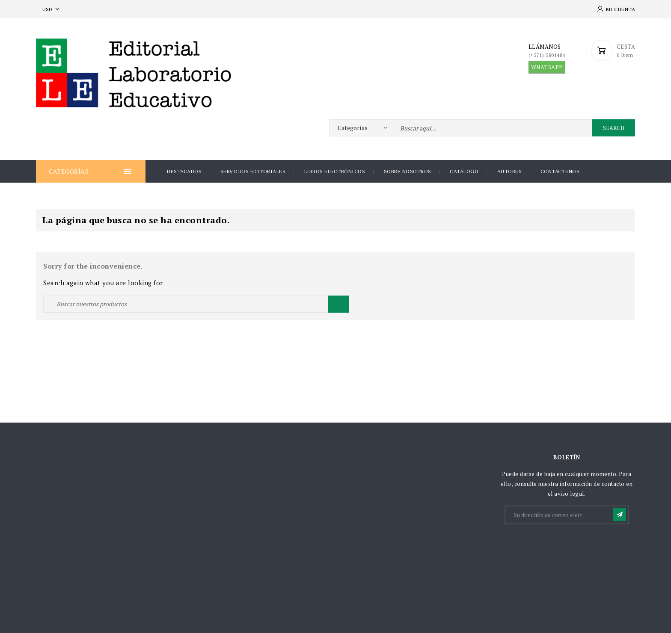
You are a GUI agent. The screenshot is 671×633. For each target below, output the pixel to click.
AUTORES (509, 171)
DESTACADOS (184, 171)
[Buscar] (196, 304)
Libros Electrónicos (334, 171)
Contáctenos (560, 171)
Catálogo (464, 171)
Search (613, 128)
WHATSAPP (547, 67)
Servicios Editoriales (253, 171)
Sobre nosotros (407, 171)
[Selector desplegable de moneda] (51, 9)
